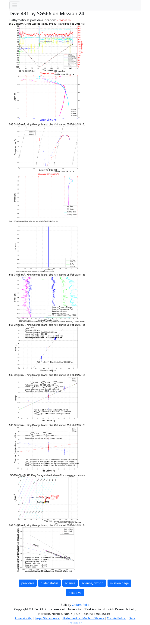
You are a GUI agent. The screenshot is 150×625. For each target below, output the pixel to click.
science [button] (70, 583)
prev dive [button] (27, 583)
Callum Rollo (80, 605)
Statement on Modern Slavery (83, 618)
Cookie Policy (116, 618)
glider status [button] (49, 583)
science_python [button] (92, 583)
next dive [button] (75, 593)
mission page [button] (119, 583)
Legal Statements (47, 618)
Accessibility (23, 618)
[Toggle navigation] (14, 5)
